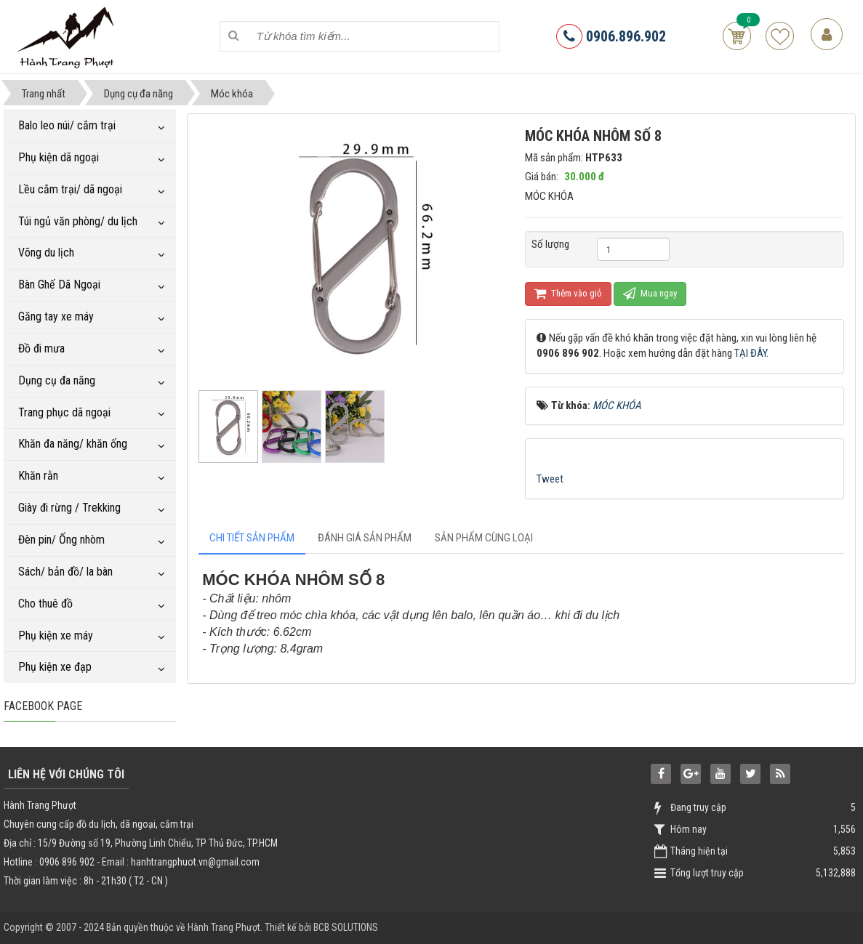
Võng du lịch (46, 252)
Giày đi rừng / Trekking (69, 508)
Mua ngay (650, 293)
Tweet (550, 478)
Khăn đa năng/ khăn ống (72, 444)
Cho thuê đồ (45, 603)
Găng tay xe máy (56, 316)
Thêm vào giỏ (568, 293)
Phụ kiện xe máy (55, 635)
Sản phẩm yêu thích (780, 36)
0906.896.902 (611, 36)
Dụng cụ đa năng (56, 380)
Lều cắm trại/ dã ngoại (70, 189)
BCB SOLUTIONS (345, 927)
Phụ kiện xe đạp (55, 667)
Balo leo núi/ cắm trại (67, 125)
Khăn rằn (38, 476)
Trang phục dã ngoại (64, 412)
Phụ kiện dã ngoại (58, 157)
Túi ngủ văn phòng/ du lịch (77, 221)
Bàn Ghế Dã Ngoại (59, 284)
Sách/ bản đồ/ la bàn (65, 571)
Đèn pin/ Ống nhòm (61, 539)
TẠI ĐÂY (750, 353)
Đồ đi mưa (41, 348)
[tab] (251, 538)
